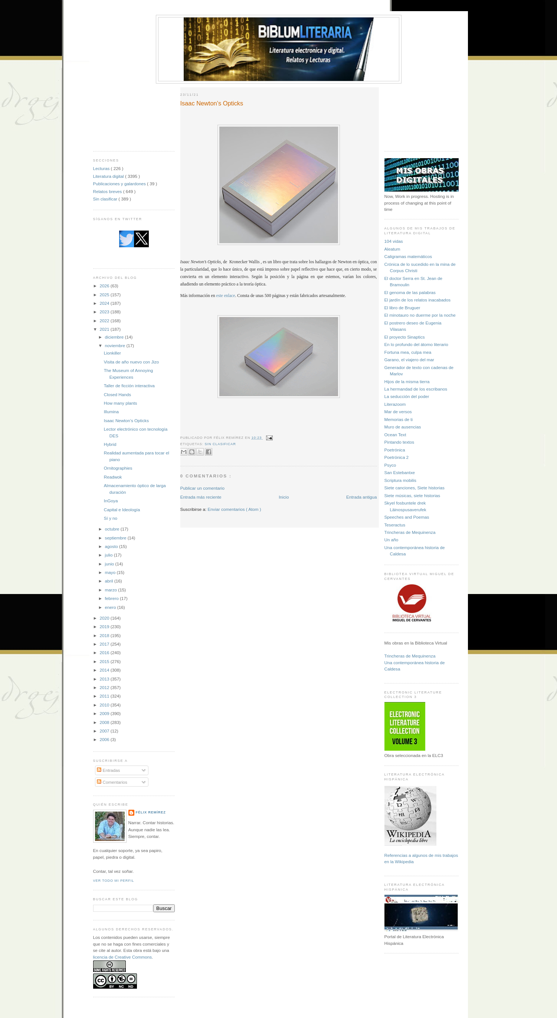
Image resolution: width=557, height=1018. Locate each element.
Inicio (284, 497)
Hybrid (110, 444)
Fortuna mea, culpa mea (408, 352)
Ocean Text (395, 434)
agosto (112, 546)
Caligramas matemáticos (408, 256)
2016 (105, 652)
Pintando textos (399, 442)
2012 (105, 687)
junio (110, 563)
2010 (105, 704)
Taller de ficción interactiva (129, 385)
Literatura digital (109, 176)
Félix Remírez (151, 812)
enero (111, 607)
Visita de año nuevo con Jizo (131, 361)
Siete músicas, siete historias (412, 495)
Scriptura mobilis (400, 480)
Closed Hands (117, 394)
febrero (112, 598)
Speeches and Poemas (406, 517)
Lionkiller (112, 352)
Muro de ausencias (402, 426)
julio (109, 554)
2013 (105, 678)
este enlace (225, 295)
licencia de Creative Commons (122, 957)
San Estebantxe (399, 472)
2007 (105, 730)
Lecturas (102, 168)
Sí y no (110, 518)
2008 (105, 722)
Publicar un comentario (202, 488)
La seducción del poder (406, 396)
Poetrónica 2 (396, 457)
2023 (105, 311)
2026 (105, 285)
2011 (105, 696)
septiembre (116, 537)
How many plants (120, 403)
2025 (105, 294)
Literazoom (395, 404)
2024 (105, 303)
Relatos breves (108, 191)
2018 (105, 635)
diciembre (115, 337)
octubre (113, 528)
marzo (111, 589)
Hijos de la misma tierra (407, 381)
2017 (105, 644)
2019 (105, 626)
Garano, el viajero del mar (409, 359)
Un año (391, 539)
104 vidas (393, 241)
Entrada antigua (361, 497)
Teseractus (395, 524)
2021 (105, 329)
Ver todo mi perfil (113, 880)
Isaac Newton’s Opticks (126, 420)
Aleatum (392, 249)
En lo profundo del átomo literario (416, 344)
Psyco (390, 465)
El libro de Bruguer (402, 307)
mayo (111, 572)
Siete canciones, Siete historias (414, 487)
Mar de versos (398, 411)
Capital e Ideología (122, 509)
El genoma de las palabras (410, 292)
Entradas (108, 770)
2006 (105, 739)
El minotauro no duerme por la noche (420, 315)
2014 (105, 670)
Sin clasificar (106, 198)
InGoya (111, 500)
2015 (105, 661)
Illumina (111, 411)
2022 (105, 320)
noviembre (116, 345)
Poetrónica (394, 449)
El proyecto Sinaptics (404, 337)
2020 (105, 618)
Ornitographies (118, 468)
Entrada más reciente (201, 497)
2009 (105, 713)
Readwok (113, 476)
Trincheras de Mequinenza (410, 532)
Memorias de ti (398, 419)
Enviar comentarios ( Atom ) (234, 509)
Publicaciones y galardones (120, 183)
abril (109, 580)
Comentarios (112, 782)
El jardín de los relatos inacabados (417, 299)
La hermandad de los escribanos (416, 388)
